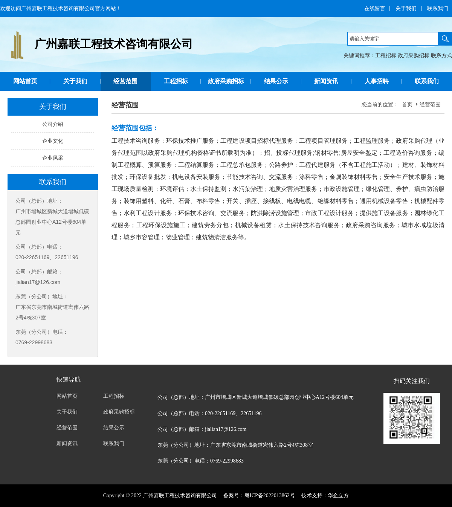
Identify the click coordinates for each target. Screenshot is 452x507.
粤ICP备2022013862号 (269, 495)
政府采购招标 (413, 55)
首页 (407, 104)
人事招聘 (377, 81)
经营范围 (125, 81)
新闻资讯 (326, 81)
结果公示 (276, 81)
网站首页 (25, 81)
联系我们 (437, 8)
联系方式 (441, 55)
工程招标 (385, 55)
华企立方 (338, 495)
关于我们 (406, 8)
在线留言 (374, 8)
